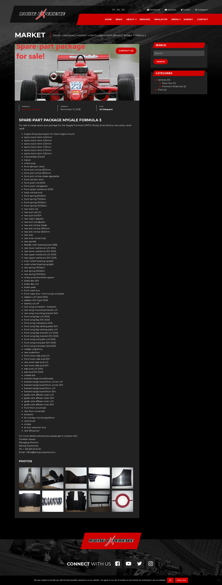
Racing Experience (31, 109)
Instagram (201, 9)
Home (108, 19)
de (123, 9)
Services (144, 19)
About (130, 19)
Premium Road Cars (172, 86)
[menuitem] (108, 19)
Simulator (160, 19)
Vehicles (162, 80)
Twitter (186, 9)
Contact (202, 19)
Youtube (170, 9)
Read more (181, 580)
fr (113, 9)
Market (188, 19)
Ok (170, 580)
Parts (160, 89)
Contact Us (126, 50)
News (119, 19)
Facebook (153, 9)
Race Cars (167, 83)
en (118, 9)
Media (175, 19)
